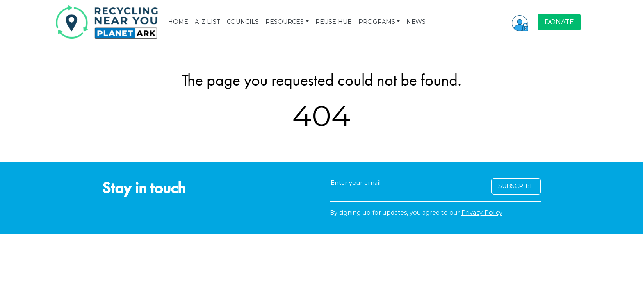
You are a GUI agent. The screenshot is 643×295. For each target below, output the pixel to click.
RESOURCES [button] (284, 21)
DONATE (559, 22)
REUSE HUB (333, 21)
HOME (178, 21)
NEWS (416, 21)
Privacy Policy (481, 212)
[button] (519, 22)
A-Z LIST (207, 21)
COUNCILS (243, 21)
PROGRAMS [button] (376, 21)
